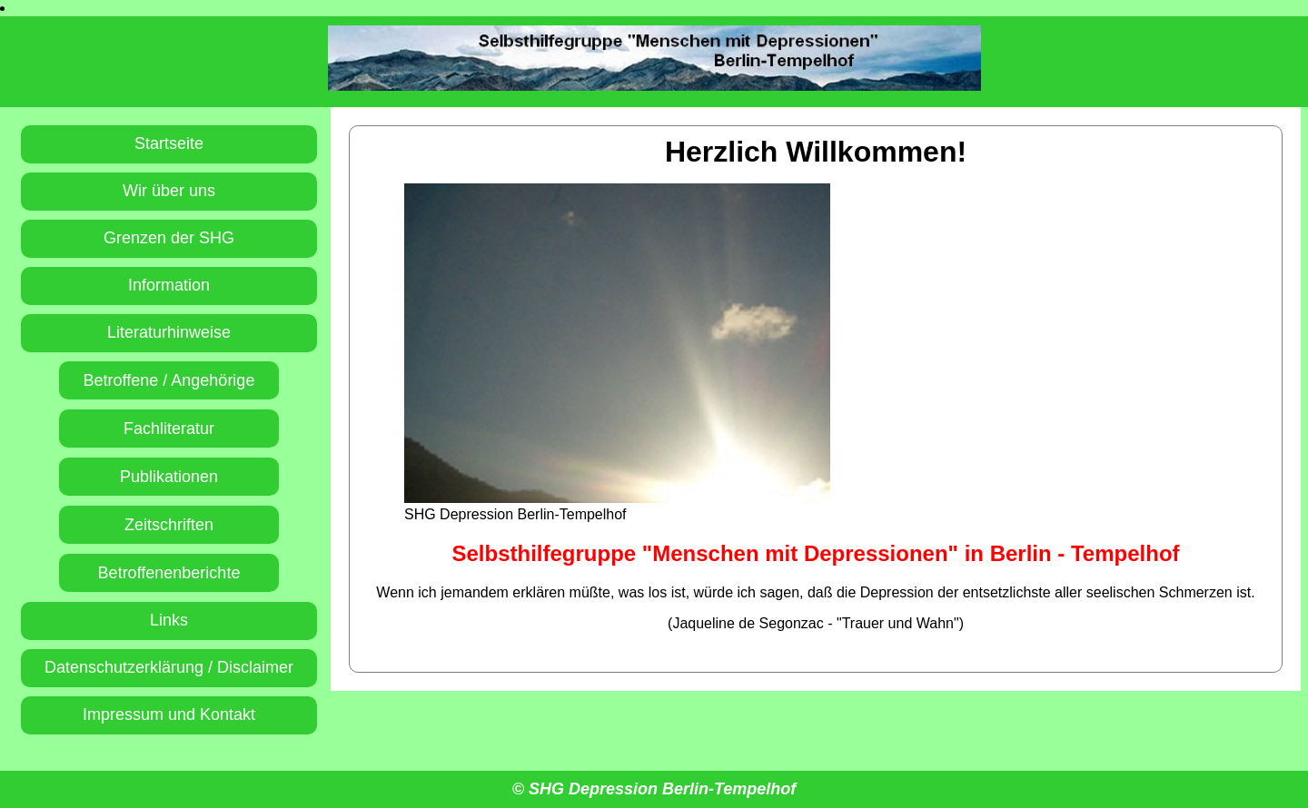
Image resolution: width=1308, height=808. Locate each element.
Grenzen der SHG (169, 238)
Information (169, 285)
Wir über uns (169, 191)
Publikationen (169, 477)
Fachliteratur (169, 428)
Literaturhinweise (169, 332)
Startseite (168, 143)
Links (169, 620)
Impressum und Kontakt (169, 714)
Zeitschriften (168, 525)
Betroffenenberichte (169, 573)
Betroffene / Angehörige (169, 380)
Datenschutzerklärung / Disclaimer (169, 667)
